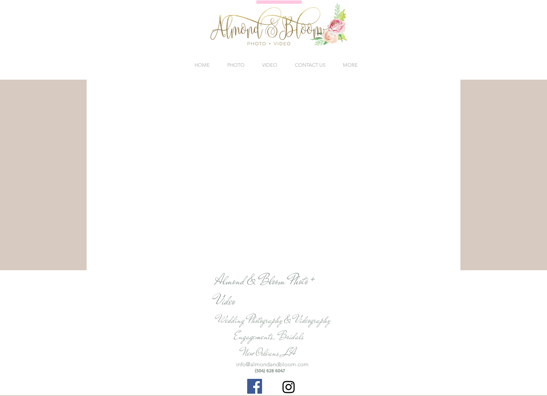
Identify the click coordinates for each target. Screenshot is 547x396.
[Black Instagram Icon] (288, 387)
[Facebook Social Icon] (254, 386)
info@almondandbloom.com (272, 364)
